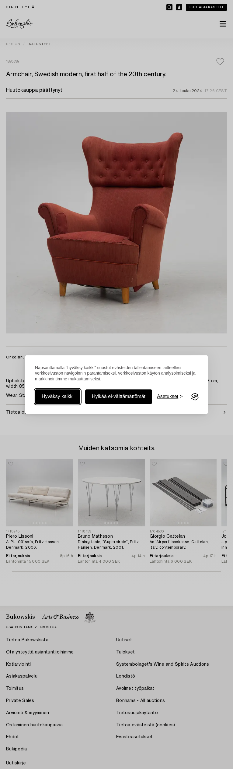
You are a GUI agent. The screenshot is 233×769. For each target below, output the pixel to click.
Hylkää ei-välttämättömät (118, 396)
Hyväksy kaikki (58, 396)
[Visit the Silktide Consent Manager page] (195, 397)
